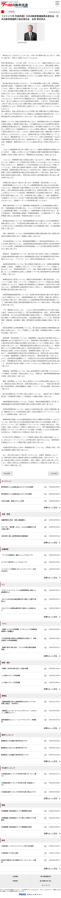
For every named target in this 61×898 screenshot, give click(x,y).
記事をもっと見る (50, 507)
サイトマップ (46, 885)
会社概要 (15, 876)
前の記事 (7, 473)
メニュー (57, 4)
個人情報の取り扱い (46, 881)
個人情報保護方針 (45, 876)
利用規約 (15, 881)
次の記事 (54, 473)
